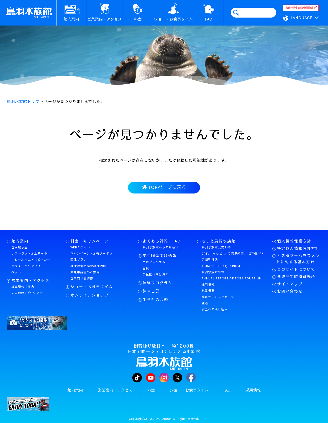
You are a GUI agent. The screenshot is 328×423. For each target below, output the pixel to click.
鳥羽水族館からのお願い (160, 247)
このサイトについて (296, 269)
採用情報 (208, 284)
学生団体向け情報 (160, 255)
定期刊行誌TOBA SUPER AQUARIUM (221, 262)
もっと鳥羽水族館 (219, 241)
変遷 (205, 303)
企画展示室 (19, 247)
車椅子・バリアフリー (27, 266)
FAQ (227, 390)
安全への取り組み (215, 309)
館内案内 (19, 241)
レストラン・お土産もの (29, 253)
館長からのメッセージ (218, 297)
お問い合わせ (289, 291)
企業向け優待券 (81, 278)
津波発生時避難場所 (296, 276)
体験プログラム (157, 282)
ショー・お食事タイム (91, 286)
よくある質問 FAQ (162, 241)
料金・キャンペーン (89, 241)
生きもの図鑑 (155, 299)
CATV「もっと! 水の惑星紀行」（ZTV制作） (233, 253)
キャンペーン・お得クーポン (91, 253)
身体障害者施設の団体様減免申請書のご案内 (88, 269)
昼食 (146, 268)
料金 (151, 390)
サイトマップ (289, 283)
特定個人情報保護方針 (298, 248)
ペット (16, 272)
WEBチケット (80, 247)
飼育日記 (151, 291)
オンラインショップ (89, 295)
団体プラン (78, 259)
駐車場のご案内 (22, 286)
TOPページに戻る (164, 187)
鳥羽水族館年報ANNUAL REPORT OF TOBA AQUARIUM (232, 275)
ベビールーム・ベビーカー (31, 259)
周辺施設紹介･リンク (27, 293)
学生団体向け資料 (156, 274)
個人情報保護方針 (294, 241)
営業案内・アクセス (30, 280)
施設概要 (208, 290)
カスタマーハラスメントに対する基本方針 (298, 258)
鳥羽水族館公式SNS (216, 247)
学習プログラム (154, 262)
